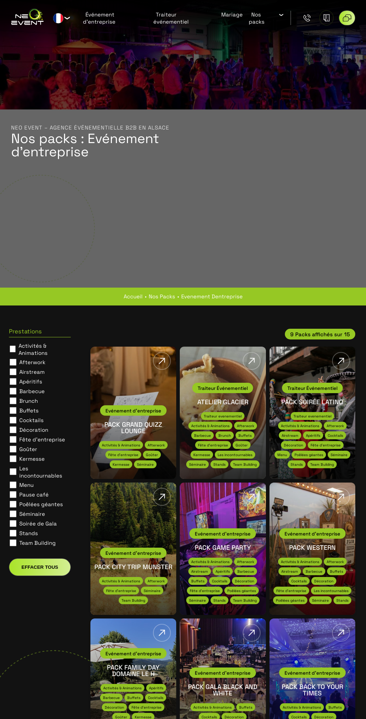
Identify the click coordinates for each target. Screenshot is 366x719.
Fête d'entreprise (42, 439)
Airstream (32, 371)
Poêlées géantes (41, 504)
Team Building (37, 542)
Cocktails (31, 420)
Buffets (29, 410)
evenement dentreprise (212, 296)
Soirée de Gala (38, 523)
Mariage (232, 14)
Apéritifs (30, 381)
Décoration (33, 429)
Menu (26, 484)
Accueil (133, 296)
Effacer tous (39, 567)
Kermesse (32, 458)
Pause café (34, 494)
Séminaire (32, 513)
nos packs (162, 296)
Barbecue (32, 391)
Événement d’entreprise (99, 18)
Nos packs (256, 18)
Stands (28, 533)
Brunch (28, 400)
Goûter (28, 449)
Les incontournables (40, 472)
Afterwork (32, 362)
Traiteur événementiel (171, 18)
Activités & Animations (33, 349)
